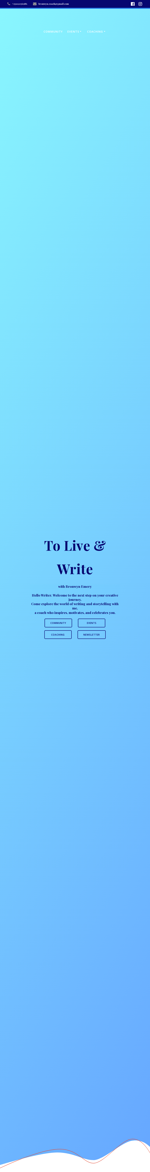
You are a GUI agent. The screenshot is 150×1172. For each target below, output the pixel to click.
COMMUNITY (58, 622)
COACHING (58, 634)
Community (53, 31)
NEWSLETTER (91, 634)
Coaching (95, 31)
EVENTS (91, 622)
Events (73, 31)
